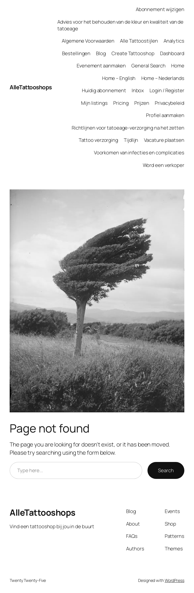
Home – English (119, 78)
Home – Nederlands (162, 78)
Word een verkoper (163, 165)
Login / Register (167, 90)
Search (166, 470)
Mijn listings (94, 103)
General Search (148, 65)
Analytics (174, 40)
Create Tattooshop (132, 53)
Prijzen (141, 103)
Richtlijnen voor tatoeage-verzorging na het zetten (128, 127)
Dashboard (172, 53)
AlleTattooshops (31, 87)
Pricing (120, 103)
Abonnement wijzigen (160, 9)
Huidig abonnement (104, 90)
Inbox (138, 90)
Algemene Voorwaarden (88, 40)
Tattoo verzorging (98, 140)
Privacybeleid (169, 103)
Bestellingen (76, 53)
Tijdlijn (131, 140)
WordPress (174, 580)
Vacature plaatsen (164, 140)
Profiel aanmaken (165, 115)
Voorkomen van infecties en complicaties (139, 152)
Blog (101, 53)
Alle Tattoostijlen (139, 40)
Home (177, 65)
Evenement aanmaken (101, 65)
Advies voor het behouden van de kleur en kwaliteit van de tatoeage (120, 25)
